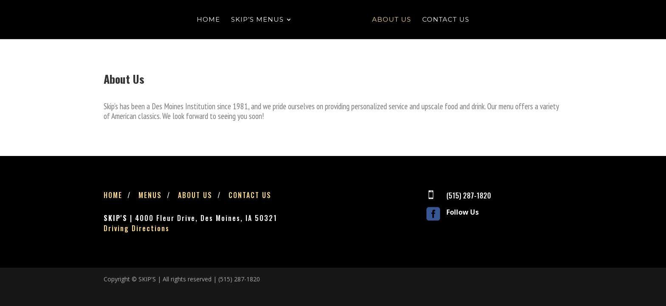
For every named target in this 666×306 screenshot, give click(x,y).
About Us (391, 20)
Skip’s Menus (257, 20)
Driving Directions (136, 228)
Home (208, 20)
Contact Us (445, 20)
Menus (150, 195)
